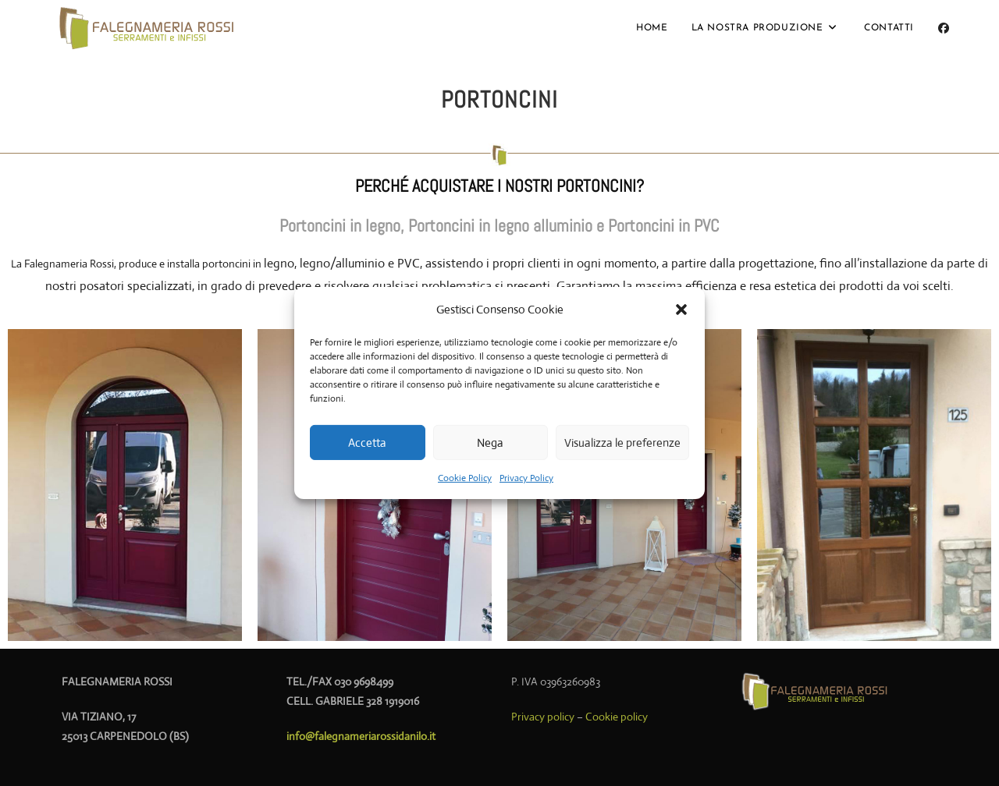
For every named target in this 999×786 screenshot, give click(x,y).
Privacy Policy (526, 478)
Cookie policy (616, 717)
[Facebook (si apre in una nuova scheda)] (943, 28)
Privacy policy (542, 717)
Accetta (367, 441)
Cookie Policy (465, 478)
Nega (490, 441)
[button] (681, 309)
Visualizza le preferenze (622, 441)
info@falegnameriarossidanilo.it (361, 736)
